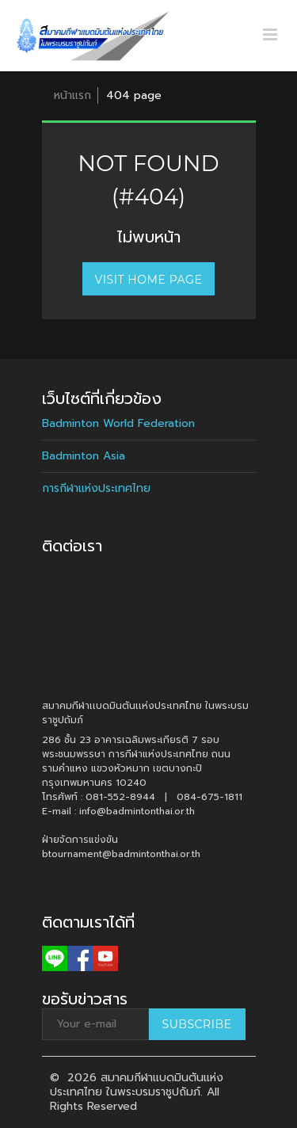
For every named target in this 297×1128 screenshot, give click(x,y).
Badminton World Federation (118, 423)
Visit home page (149, 279)
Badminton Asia (83, 456)
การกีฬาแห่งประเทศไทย (96, 488)
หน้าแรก (72, 95)
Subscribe (197, 1024)
